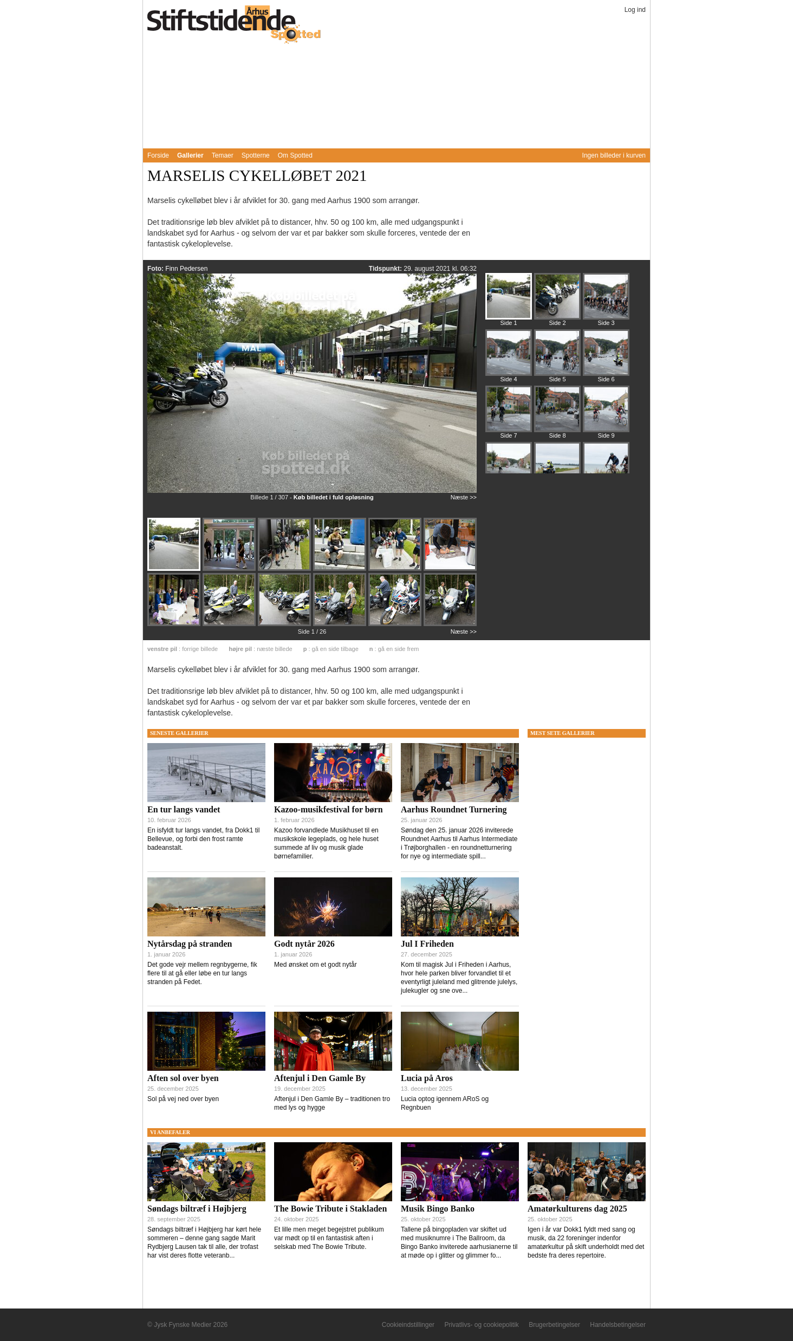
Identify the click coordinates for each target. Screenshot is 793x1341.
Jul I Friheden (427, 943)
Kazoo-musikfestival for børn (328, 809)
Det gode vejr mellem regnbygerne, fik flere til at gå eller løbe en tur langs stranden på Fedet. (202, 973)
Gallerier (190, 155)
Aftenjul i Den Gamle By (320, 1078)
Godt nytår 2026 (304, 943)
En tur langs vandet (183, 809)
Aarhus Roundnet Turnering (454, 809)
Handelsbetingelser (618, 1325)
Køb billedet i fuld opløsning (334, 497)
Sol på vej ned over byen (183, 1099)
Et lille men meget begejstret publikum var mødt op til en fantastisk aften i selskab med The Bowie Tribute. (329, 1238)
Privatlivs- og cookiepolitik (481, 1325)
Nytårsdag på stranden (189, 943)
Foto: (156, 268)
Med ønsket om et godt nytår (315, 964)
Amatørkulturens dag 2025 (577, 1208)
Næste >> (464, 497)
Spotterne (256, 155)
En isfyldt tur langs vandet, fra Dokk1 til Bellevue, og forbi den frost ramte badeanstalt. (203, 838)
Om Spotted (295, 155)
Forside (158, 155)
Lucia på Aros (427, 1078)
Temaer (222, 155)
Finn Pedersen (186, 268)
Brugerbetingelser (554, 1325)
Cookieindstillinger (408, 1325)
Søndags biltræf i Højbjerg (196, 1208)
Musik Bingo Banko (437, 1208)
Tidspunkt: (386, 268)
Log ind (635, 10)
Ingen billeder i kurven (614, 155)
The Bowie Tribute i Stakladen (330, 1208)
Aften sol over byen (183, 1078)
